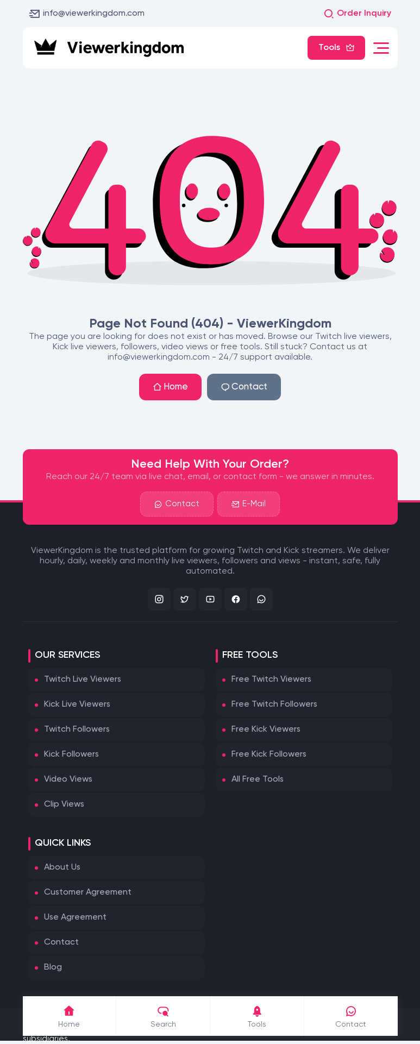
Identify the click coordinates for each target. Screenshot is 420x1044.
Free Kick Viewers (265, 729)
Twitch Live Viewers (82, 679)
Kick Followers (71, 754)
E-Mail (248, 504)
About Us (62, 867)
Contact (244, 387)
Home (170, 387)
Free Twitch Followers (274, 704)
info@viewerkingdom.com (87, 13)
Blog (53, 967)
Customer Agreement (87, 892)
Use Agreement (75, 917)
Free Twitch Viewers (271, 679)
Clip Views (64, 804)
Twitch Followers (77, 729)
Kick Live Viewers (77, 704)
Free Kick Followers (268, 754)
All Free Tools (257, 779)
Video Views (68, 779)
